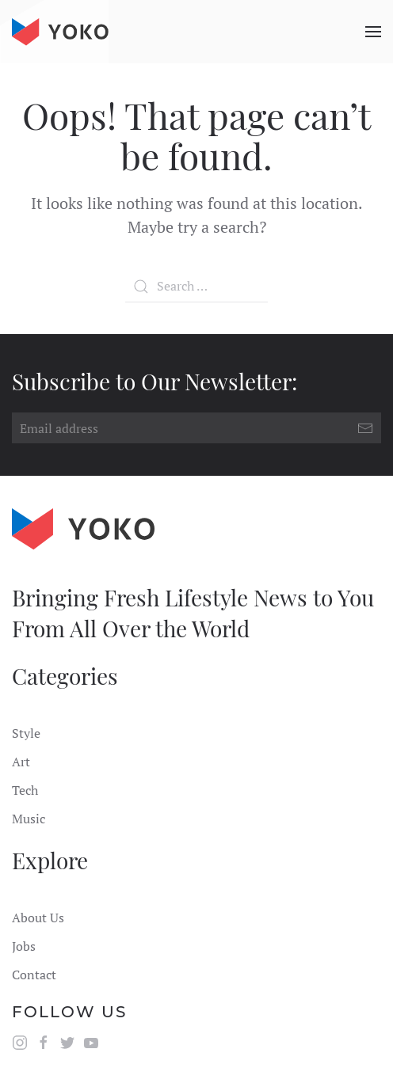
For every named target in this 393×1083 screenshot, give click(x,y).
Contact (34, 974)
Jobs (24, 946)
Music (28, 818)
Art (21, 761)
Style (26, 733)
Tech (25, 790)
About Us (38, 917)
